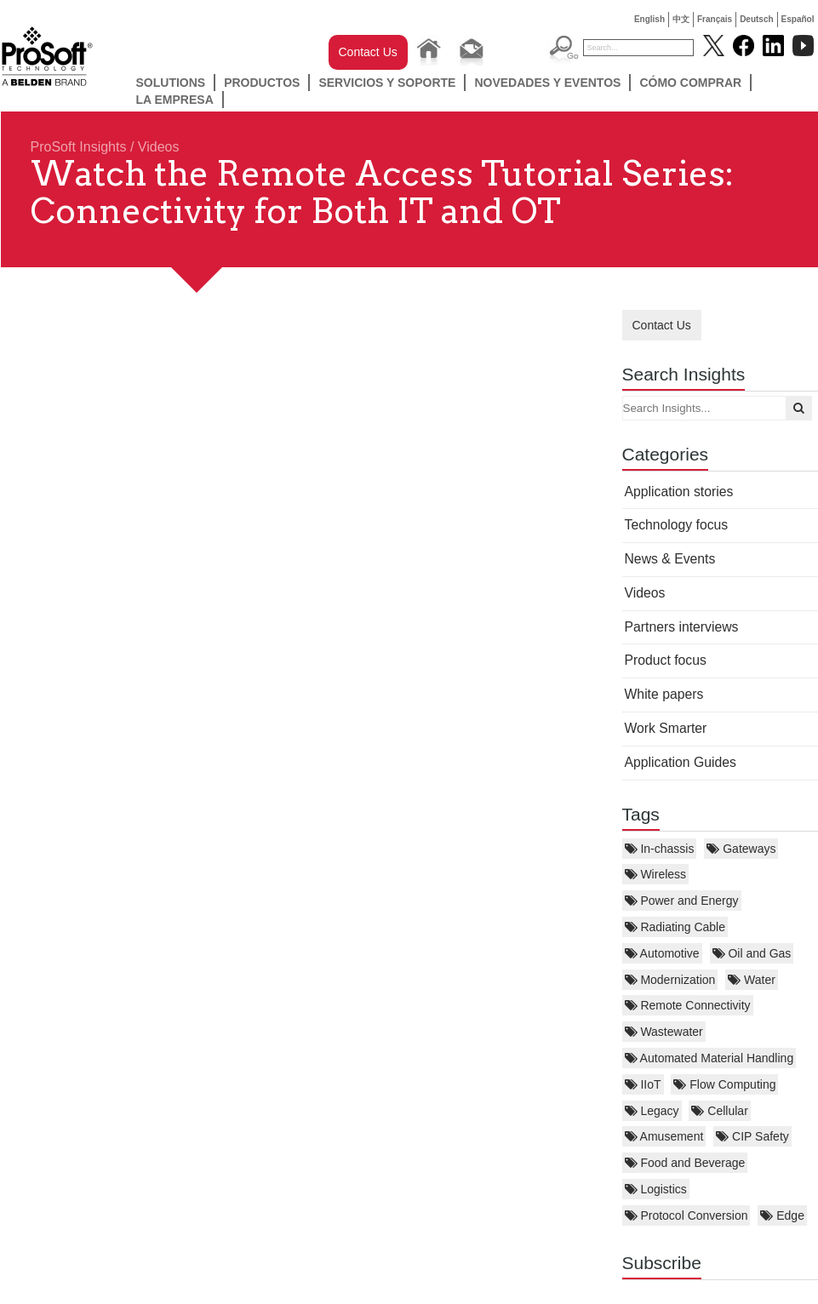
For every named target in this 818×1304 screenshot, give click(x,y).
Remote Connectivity (688, 1005)
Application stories (679, 491)
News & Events (670, 559)
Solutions (171, 82)
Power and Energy (682, 900)
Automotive (662, 953)
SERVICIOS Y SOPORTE (386, 82)
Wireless (656, 874)
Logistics (656, 1189)
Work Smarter (666, 728)
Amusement (664, 1136)
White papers (664, 694)
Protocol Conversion (686, 1215)
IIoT (643, 1084)
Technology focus (677, 525)
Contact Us (368, 52)
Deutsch (756, 19)
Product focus (665, 660)
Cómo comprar (690, 82)
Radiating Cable (675, 927)
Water (751, 980)
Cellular (719, 1111)
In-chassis (660, 848)
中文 (680, 19)
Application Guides (680, 762)
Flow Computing (724, 1084)
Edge (782, 1215)
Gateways (740, 848)
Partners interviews (682, 627)
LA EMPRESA (175, 99)
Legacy (652, 1111)
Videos (159, 147)
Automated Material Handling (709, 1058)
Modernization (670, 980)
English (649, 19)
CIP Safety (752, 1136)
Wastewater (664, 1031)
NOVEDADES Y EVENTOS (547, 82)
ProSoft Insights (79, 147)
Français (714, 19)
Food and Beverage (685, 1163)
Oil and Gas (752, 953)
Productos (262, 82)
